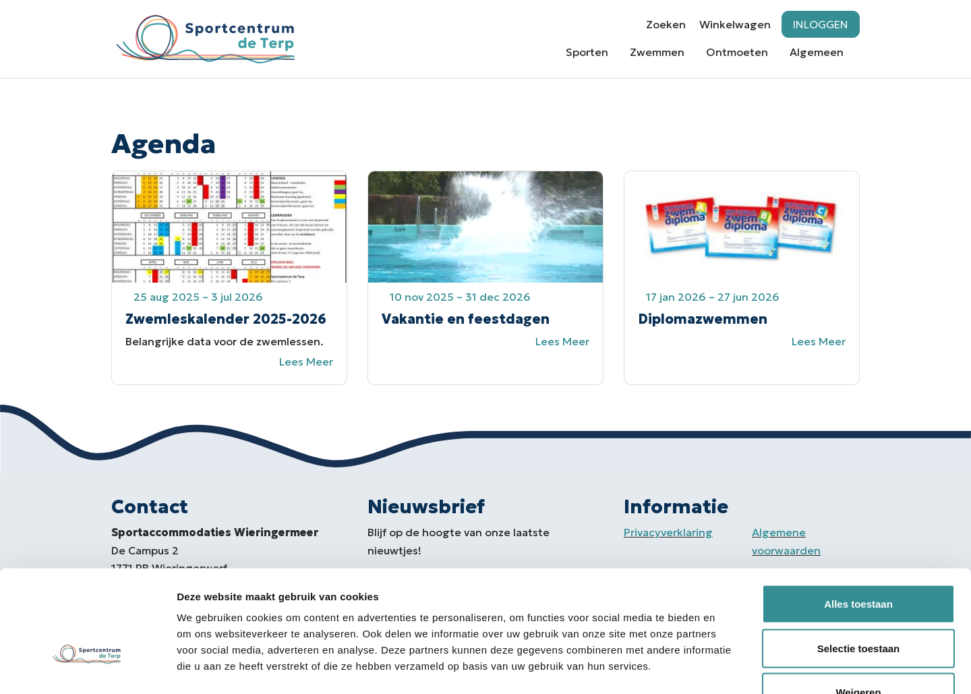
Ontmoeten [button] (737, 52)
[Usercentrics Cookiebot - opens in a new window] (87, 668)
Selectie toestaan (858, 561)
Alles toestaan (858, 517)
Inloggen (820, 24)
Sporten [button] (587, 52)
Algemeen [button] (817, 52)
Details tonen (729, 667)
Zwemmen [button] (657, 52)
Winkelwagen (735, 24)
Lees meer (306, 361)
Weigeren (858, 605)
